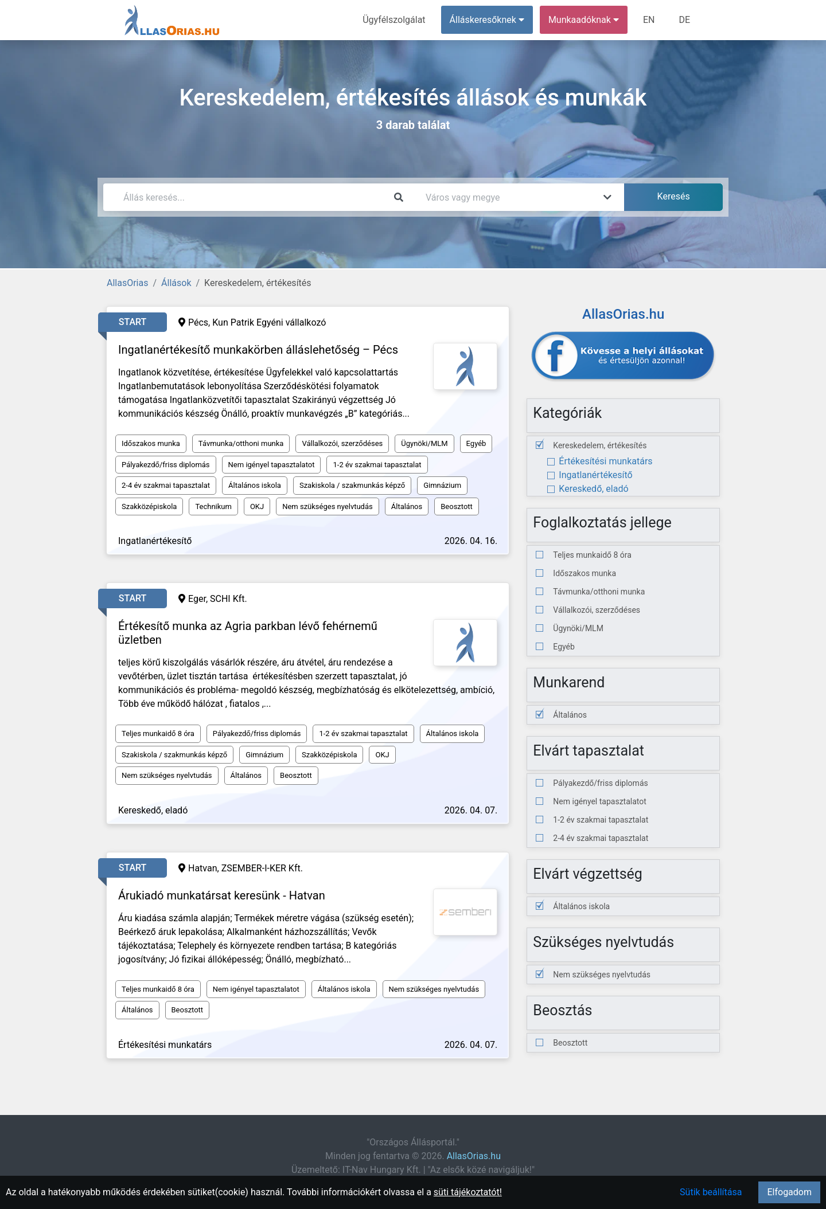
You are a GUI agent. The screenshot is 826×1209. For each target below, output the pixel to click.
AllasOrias (127, 282)
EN (649, 19)
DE (684, 19)
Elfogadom (789, 1192)
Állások (176, 282)
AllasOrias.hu (474, 1156)
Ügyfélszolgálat (394, 19)
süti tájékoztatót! (468, 1192)
